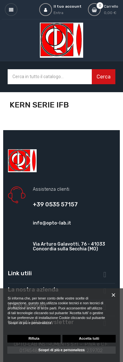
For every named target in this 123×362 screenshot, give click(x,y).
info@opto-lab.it (52, 223)
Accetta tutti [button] (89, 338)
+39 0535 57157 (55, 204)
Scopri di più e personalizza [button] (62, 350)
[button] (113, 295)
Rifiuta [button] (33, 338)
